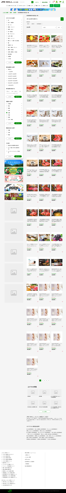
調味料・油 (10, 45)
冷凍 (9, 132)
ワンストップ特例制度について (8, 465)
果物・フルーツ (11, 26)
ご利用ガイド (27, 454)
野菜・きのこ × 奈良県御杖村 (45, 430)
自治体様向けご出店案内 (29, 461)
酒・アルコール (11, 33)
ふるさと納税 (5, 12)
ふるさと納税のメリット (7, 460)
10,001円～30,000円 (12, 73)
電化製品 (10, 54)
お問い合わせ (27, 459)
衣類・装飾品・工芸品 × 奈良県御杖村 (46, 437)
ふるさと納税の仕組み (7, 457)
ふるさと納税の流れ (6, 455)
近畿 (11, 12)
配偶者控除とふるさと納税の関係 (9, 475)
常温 (9, 134)
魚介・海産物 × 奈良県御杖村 (40, 428)
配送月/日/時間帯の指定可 (13, 145)
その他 (9, 58)
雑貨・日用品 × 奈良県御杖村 (32, 437)
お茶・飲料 (10, 36)
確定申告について (6, 462)
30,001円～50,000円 (12, 76)
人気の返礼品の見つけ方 (7, 484)
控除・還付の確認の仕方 (7, 467)
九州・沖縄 (10, 119)
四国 (9, 117)
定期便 (9, 56)
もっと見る (44, 411)
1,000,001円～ (11, 85)
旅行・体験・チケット (12, 47)
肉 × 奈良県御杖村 (30, 428)
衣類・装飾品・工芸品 (12, 51)
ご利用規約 (27, 463)
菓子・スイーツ (11, 38)
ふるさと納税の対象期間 (7, 459)
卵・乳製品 (10, 31)
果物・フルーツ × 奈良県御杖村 (33, 430)
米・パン (10, 24)
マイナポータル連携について (8, 464)
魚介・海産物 (10, 22)
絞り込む (18, 62)
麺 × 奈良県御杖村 (30, 435)
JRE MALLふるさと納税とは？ (8, 481)
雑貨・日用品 (10, 49)
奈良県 (14, 12)
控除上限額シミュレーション (30, 452)
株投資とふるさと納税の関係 (8, 470)
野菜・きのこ (10, 29)
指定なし (10, 69)
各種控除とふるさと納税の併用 (8, 472)
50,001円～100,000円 (12, 78)
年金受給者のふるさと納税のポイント (10, 477)
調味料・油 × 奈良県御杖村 (40, 435)
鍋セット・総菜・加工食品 (13, 40)
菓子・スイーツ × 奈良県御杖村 (34, 433)
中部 (9, 110)
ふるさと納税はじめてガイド (8, 454)
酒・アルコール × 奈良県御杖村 (44, 432)
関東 (9, 108)
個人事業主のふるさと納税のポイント (10, 474)
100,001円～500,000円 (12, 80)
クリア (9, 62)
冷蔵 (9, 130)
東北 (9, 105)
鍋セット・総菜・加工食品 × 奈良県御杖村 (49, 433)
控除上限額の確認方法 (7, 469)
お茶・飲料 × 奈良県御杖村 (57, 432)
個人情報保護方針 (28, 465)
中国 (9, 114)
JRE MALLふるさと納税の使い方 (9, 483)
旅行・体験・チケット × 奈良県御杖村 (54, 435)
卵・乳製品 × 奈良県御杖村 (32, 432)
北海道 (9, 103)
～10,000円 (10, 71)
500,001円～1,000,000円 (13, 82)
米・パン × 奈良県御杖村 (52, 428)
